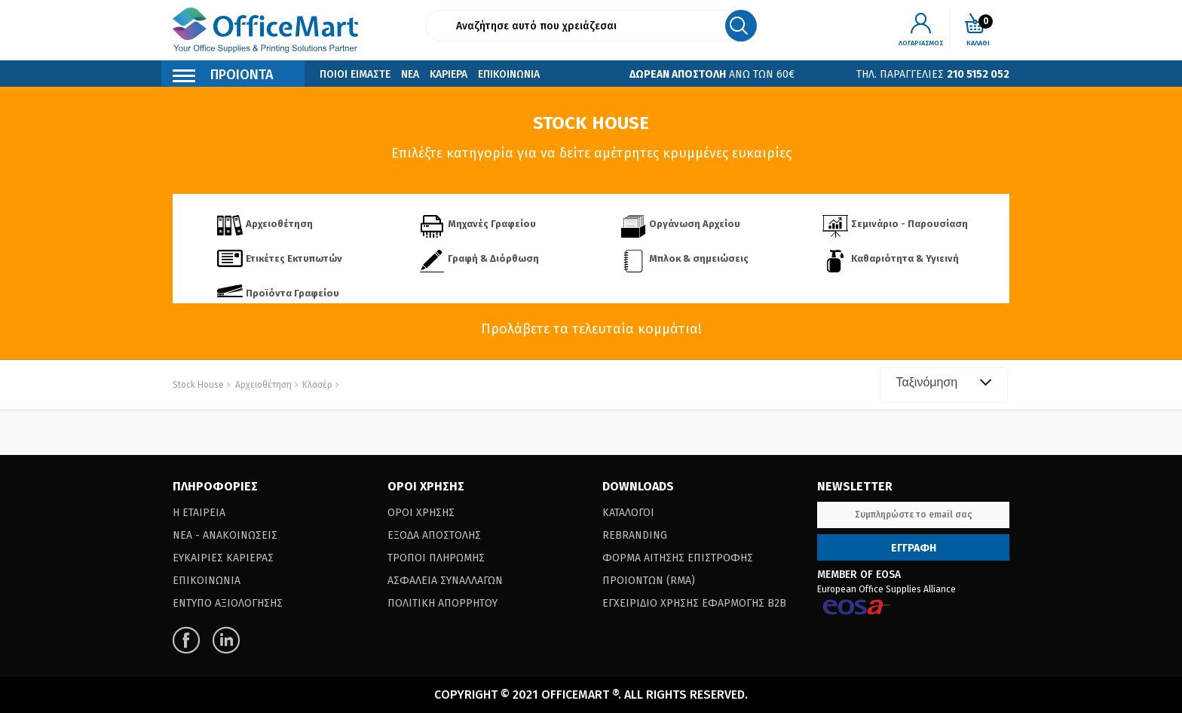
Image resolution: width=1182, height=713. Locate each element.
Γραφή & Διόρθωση (493, 258)
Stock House (198, 385)
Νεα (410, 74)
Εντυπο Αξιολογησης (228, 603)
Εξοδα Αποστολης (434, 535)
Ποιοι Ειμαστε (355, 74)
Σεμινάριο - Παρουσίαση (909, 223)
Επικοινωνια (509, 74)
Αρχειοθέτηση (279, 223)
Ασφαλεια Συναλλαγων (445, 580)
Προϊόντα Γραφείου (292, 293)
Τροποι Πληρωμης (436, 558)
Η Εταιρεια (199, 512)
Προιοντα (223, 76)
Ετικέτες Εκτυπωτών (294, 258)
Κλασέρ (316, 385)
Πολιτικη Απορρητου (442, 603)
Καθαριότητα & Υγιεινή (905, 258)
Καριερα (448, 74)
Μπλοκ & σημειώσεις (699, 258)
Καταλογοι (628, 512)
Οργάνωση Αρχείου (694, 223)
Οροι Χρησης (421, 512)
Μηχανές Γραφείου (492, 223)
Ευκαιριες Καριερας (223, 558)
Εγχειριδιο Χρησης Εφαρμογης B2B (694, 603)
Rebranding (634, 535)
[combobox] (944, 384)
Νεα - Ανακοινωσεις (225, 535)
